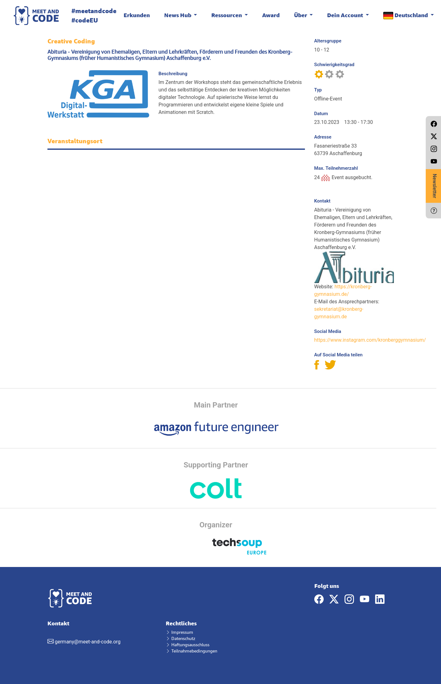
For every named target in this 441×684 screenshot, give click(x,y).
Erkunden (137, 15)
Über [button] (301, 15)
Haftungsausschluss (187, 644)
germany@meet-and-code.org (87, 642)
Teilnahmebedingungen (191, 650)
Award (271, 15)
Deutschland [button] (406, 15)
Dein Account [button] (345, 15)
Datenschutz (180, 638)
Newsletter (435, 186)
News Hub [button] (178, 15)
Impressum (179, 632)
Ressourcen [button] (227, 15)
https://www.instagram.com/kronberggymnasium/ (370, 340)
